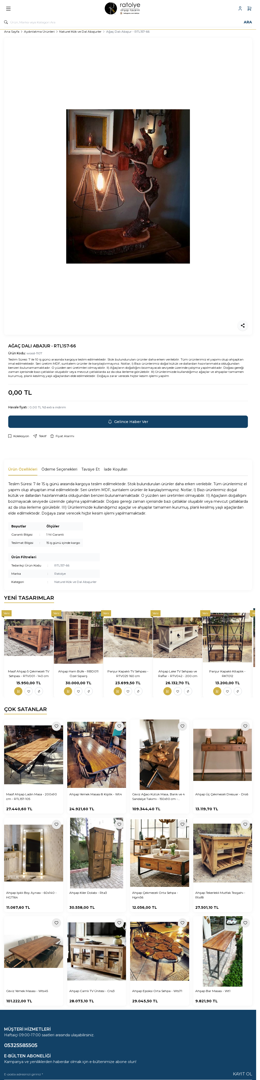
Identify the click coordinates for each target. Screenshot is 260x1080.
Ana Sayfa (11, 31)
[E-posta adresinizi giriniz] (128, 1074)
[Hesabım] (240, 8)
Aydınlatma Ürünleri (39, 31)
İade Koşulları (115, 469)
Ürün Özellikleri (22, 469)
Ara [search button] (248, 22)
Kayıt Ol (242, 1074)
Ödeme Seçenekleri (59, 469)
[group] (128, 186)
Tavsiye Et (90, 469)
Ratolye (60, 573)
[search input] (128, 22)
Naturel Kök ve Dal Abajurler (80, 31)
